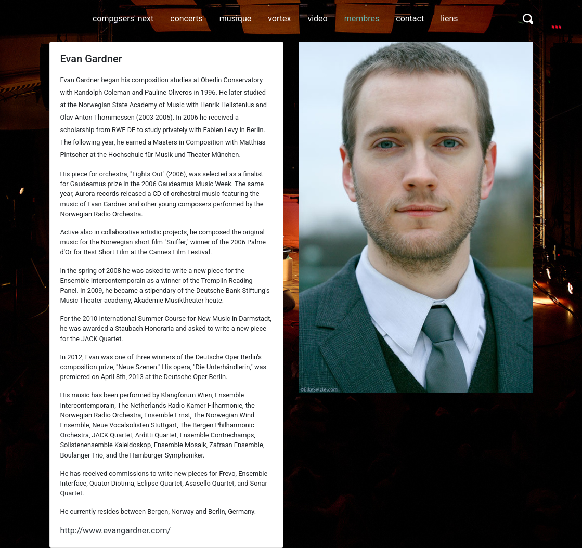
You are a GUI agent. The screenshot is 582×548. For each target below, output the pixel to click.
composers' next (123, 18)
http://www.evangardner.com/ (115, 531)
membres (362, 18)
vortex (279, 18)
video (317, 18)
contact (410, 18)
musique (235, 18)
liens (449, 18)
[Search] (493, 18)
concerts (186, 18)
